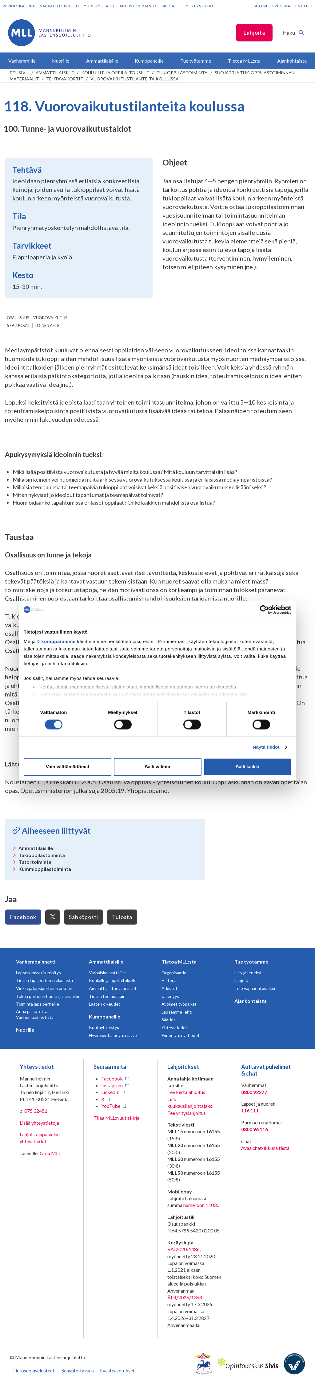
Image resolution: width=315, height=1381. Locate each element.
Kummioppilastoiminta (44, 869)
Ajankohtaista (250, 1001)
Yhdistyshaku (99, 6)
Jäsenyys (170, 996)
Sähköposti (83, 917)
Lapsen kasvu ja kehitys (38, 972)
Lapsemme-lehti (176, 1011)
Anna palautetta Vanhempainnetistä (35, 1014)
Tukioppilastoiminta (182, 72)
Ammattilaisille (55, 72)
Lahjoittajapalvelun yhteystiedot (40, 1137)
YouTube (110, 1106)
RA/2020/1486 (183, 1249)
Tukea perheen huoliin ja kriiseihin (48, 996)
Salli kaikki (247, 766)
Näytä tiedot (266, 747)
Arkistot (169, 988)
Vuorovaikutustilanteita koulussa (134, 78)
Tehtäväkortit (64, 78)
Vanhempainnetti (35, 961)
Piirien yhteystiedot (180, 1035)
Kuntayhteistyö (104, 1027)
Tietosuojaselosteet (33, 1370)
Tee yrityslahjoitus (186, 1113)
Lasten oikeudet (104, 1004)
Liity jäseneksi (247, 972)
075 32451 (35, 1111)
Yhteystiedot (201, 6)
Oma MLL (50, 1153)
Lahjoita (254, 32)
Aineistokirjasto (138, 6)
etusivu (19, 72)
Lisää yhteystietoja (39, 1123)
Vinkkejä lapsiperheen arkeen (44, 988)
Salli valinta (157, 766)
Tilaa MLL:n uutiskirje (116, 1118)
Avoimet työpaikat (179, 1004)
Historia (169, 980)
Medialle (171, 6)
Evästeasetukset (117, 1370)
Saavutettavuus (78, 1370)
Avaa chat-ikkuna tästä (265, 1148)
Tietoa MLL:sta (179, 961)
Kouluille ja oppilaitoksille (115, 72)
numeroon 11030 (201, 1205)
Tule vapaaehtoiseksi (254, 988)
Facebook (23, 917)
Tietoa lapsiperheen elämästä (44, 980)
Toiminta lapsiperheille (37, 1004)
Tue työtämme (251, 961)
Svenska (281, 6)
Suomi (260, 6)
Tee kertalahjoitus (186, 1092)
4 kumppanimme (56, 641)
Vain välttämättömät (68, 766)
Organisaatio (173, 972)
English (304, 6)
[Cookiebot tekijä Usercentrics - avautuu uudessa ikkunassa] (264, 609)
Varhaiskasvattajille (107, 972)
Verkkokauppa (18, 6)
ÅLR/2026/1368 (184, 1297)
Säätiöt (168, 1019)
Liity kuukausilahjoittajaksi (190, 1102)
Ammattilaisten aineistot (113, 988)
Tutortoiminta (34, 862)
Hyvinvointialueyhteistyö (113, 1035)
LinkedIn (110, 1092)
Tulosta (122, 917)
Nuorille (25, 1030)
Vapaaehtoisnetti (59, 6)
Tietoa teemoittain (107, 996)
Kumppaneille (104, 1016)
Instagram (112, 1085)
